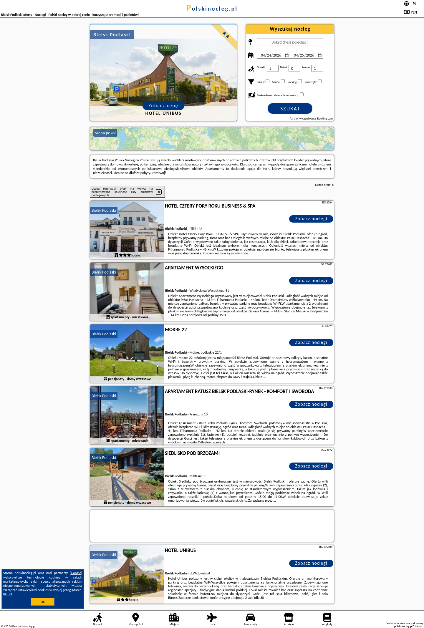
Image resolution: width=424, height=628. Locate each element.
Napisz (419, 626)
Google (76, 573)
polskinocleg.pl (212, 8)
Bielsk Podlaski (104, 210)
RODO (7, 594)
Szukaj (290, 108)
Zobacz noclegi (311, 218)
